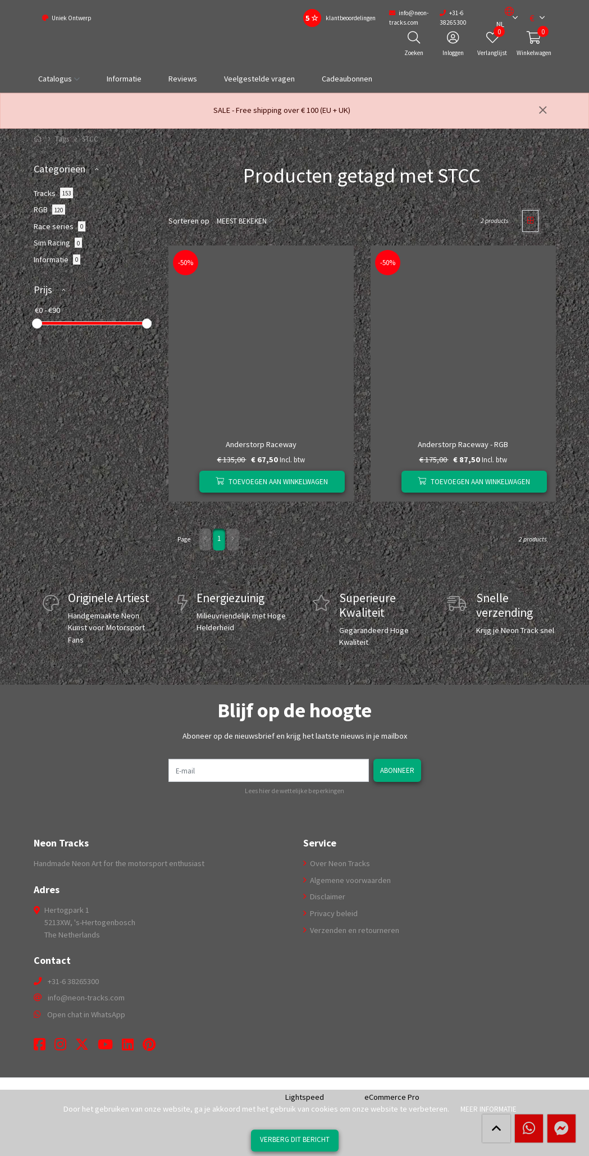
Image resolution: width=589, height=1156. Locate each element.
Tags (62, 139)
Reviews (182, 79)
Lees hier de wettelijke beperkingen (294, 791)
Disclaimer (326, 896)
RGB (50, 209)
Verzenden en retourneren (353, 930)
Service (319, 842)
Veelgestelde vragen (259, 79)
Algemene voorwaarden (349, 880)
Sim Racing (58, 243)
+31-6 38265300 (73, 981)
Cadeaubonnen (347, 79)
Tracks (54, 193)
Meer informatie (488, 1108)
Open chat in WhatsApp (86, 1014)
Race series (60, 226)
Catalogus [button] (55, 79)
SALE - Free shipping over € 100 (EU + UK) (281, 110)
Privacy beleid (333, 913)
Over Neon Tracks (339, 863)
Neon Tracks (61, 842)
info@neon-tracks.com (86, 998)
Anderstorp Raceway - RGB (463, 444)
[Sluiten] (543, 110)
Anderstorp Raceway (261, 444)
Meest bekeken (240, 220)
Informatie (124, 79)
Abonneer (398, 770)
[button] (505, 18)
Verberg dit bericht (295, 1139)
